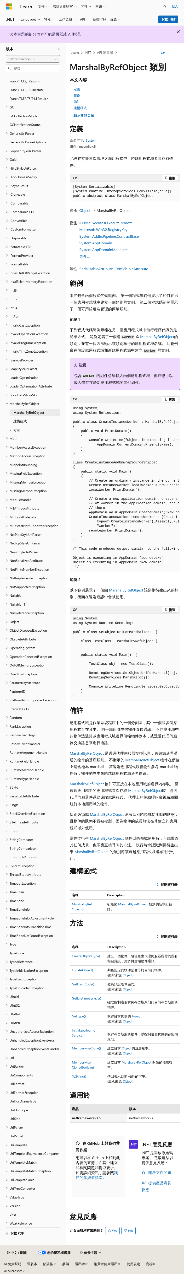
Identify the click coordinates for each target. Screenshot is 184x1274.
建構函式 (80, 108)
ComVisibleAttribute (131, 268)
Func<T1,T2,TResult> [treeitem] (25, 81)
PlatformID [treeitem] (17, 691)
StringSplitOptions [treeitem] (23, 857)
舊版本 (32, 1264)
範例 (77, 95)
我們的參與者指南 (97, 1175)
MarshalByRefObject (157, 336)
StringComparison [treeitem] (23, 848)
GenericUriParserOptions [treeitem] (28, 142)
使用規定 (133, 1264)
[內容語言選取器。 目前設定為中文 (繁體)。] (17, 1253)
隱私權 (80, 1264)
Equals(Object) (82, 970)
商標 (149, 1264)
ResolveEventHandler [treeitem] (25, 744)
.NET (88, 52)
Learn (75, 52)
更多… (84, 256)
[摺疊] (59, 49)
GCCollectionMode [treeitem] (23, 116)
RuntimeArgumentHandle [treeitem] (28, 752)
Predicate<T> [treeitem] (20, 709)
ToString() (79, 1076)
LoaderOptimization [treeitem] (24, 377)
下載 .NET (168, 19)
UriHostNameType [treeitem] (23, 1101)
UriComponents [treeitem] (21, 1075)
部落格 (48, 1264)
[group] (125, 487)
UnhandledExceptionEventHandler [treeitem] (34, 1049)
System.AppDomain (95, 242)
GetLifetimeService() (86, 998)
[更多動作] (176, 53)
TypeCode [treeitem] (17, 953)
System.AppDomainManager (103, 249)
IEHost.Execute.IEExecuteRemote (105, 222)
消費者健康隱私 (105, 1264)
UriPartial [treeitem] (16, 1136)
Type (135, 1016)
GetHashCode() (83, 984)
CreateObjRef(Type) (86, 956)
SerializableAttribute (96, 268)
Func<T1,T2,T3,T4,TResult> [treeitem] (29, 98)
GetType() (79, 1016)
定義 (77, 89)
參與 (65, 1264)
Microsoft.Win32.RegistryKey (103, 229)
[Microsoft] (9, 6)
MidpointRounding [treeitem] (23, 464)
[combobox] (33, 59)
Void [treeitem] (13, 1214)
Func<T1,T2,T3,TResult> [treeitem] (27, 89)
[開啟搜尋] (165, 6)
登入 (175, 6)
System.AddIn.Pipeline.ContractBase (109, 236)
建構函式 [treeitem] (20, 421)
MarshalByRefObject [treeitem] (28, 412)
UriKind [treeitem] (15, 1118)
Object (84, 210)
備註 (77, 101)
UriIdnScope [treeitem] (19, 1110)
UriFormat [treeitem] (17, 1083)
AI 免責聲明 (12, 1264)
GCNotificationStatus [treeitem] (25, 124)
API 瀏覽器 (105, 52)
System (91, 140)
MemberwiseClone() (86, 1048)
